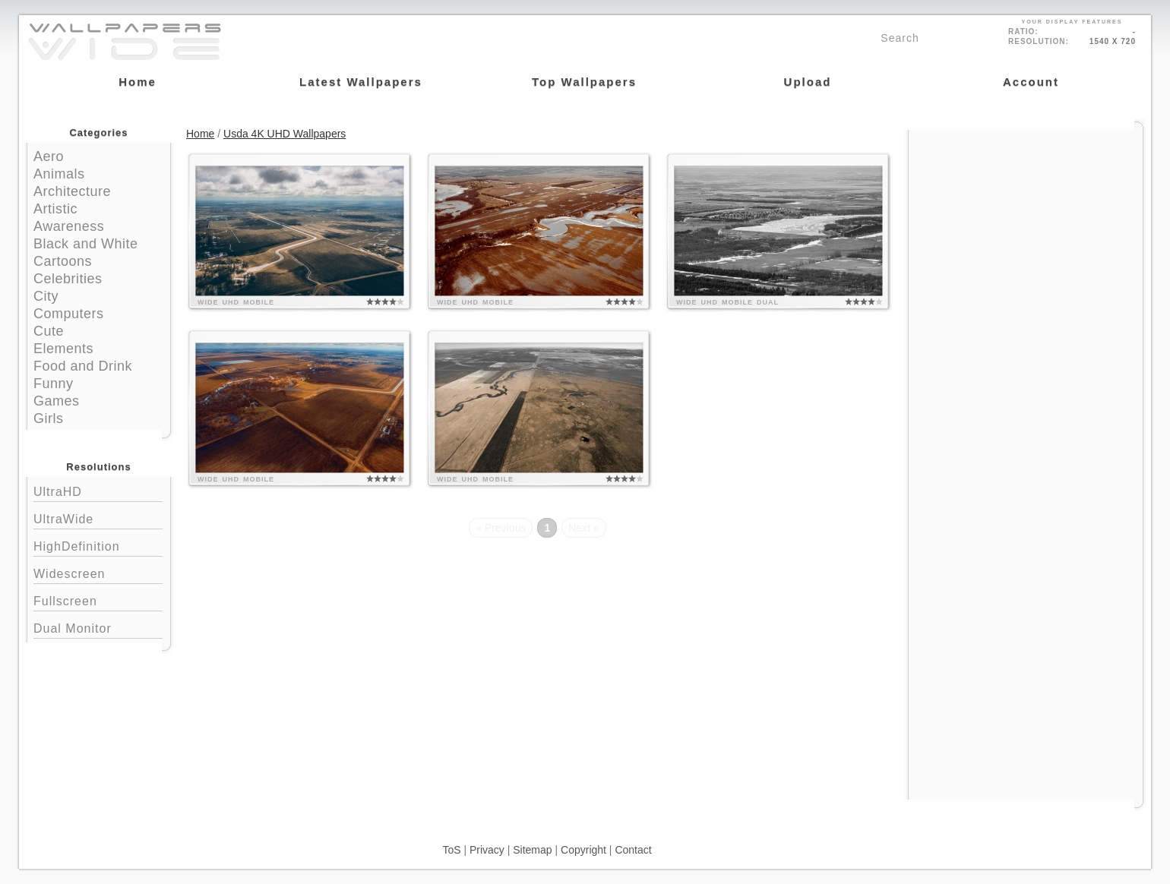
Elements (63, 348)
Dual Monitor (98, 627)
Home (200, 134)
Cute (48, 331)
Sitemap (532, 850)
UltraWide (98, 518)
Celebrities (68, 278)
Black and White (85, 243)
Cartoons (62, 261)
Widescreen (98, 572)
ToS (451, 850)
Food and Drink (82, 366)
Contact (633, 850)
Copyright (583, 850)
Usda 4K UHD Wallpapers (284, 134)
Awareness (68, 226)
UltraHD (98, 490)
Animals (59, 174)
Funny (53, 383)
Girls (48, 418)
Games (56, 401)
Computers (68, 313)
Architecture (72, 191)
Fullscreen (98, 600)
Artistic (55, 208)
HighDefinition (98, 545)
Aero (48, 156)
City (45, 296)
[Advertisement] (1026, 225)
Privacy (487, 850)
